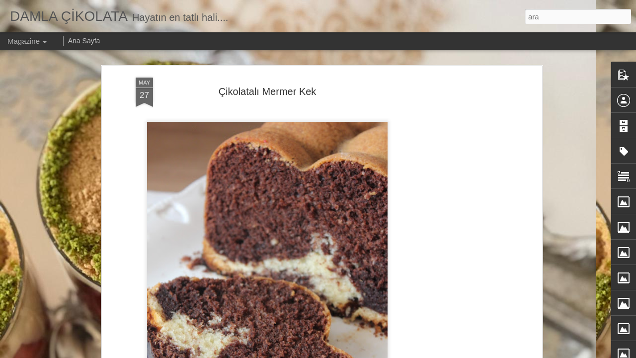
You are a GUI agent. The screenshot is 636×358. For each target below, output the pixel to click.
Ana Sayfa (84, 41)
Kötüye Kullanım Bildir (426, 353)
